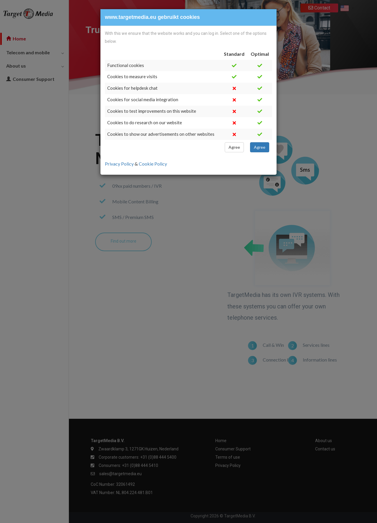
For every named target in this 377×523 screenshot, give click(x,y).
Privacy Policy (120, 163)
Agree (234, 147)
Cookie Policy (153, 163)
